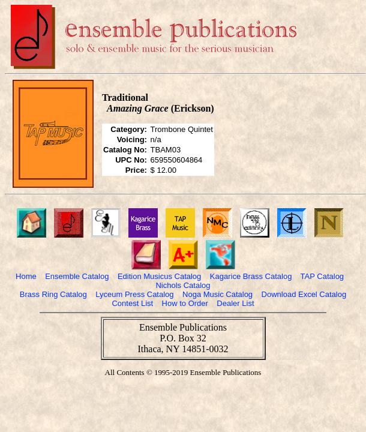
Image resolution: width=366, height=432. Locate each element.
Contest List (132, 303)
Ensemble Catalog (77, 276)
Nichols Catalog (182, 285)
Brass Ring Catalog (53, 294)
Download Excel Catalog (304, 294)
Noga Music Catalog (217, 294)
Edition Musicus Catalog (159, 276)
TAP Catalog (322, 276)
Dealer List (235, 303)
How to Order (185, 303)
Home (26, 276)
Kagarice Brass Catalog (251, 276)
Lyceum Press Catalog (134, 294)
